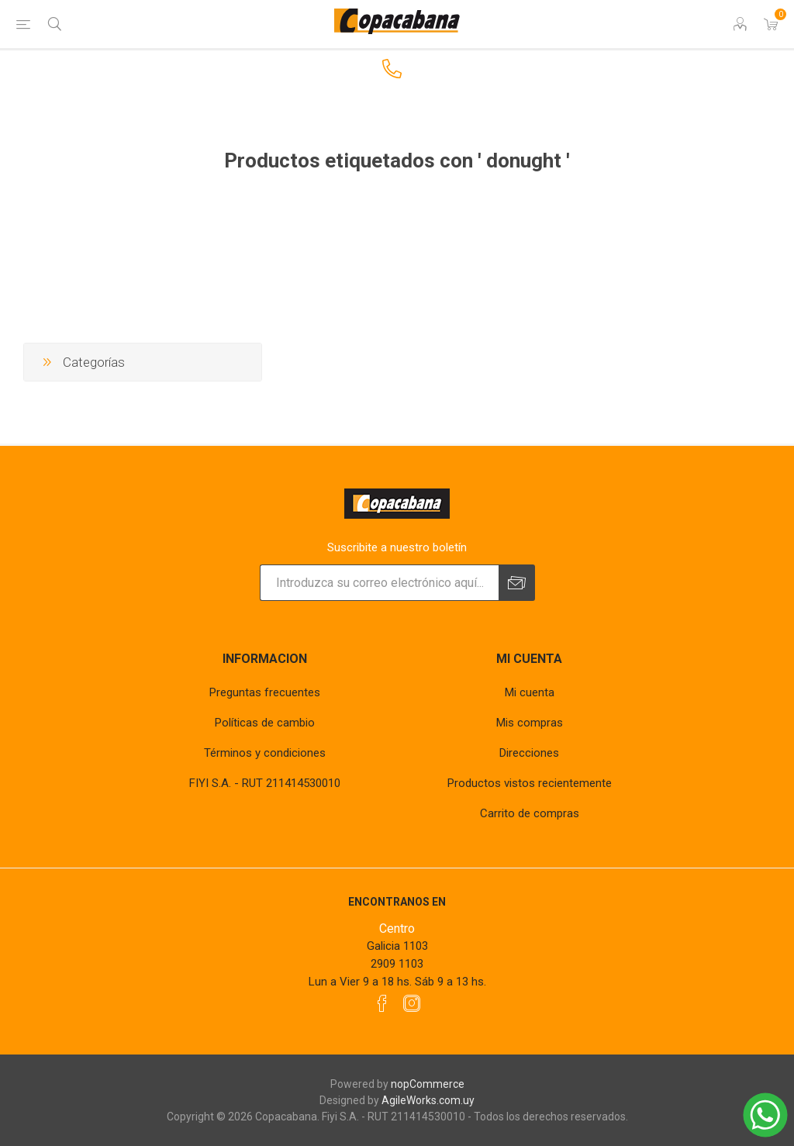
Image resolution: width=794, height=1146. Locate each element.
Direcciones (529, 753)
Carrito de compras (529, 813)
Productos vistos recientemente (529, 783)
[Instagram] (411, 1003)
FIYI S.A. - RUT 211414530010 (264, 783)
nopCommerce (427, 1084)
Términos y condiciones (265, 753)
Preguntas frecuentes (264, 692)
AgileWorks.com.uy (428, 1100)
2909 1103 (397, 964)
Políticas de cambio (265, 723)
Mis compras (529, 723)
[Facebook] (382, 1003)
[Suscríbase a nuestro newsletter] (379, 582)
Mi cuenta (529, 692)
